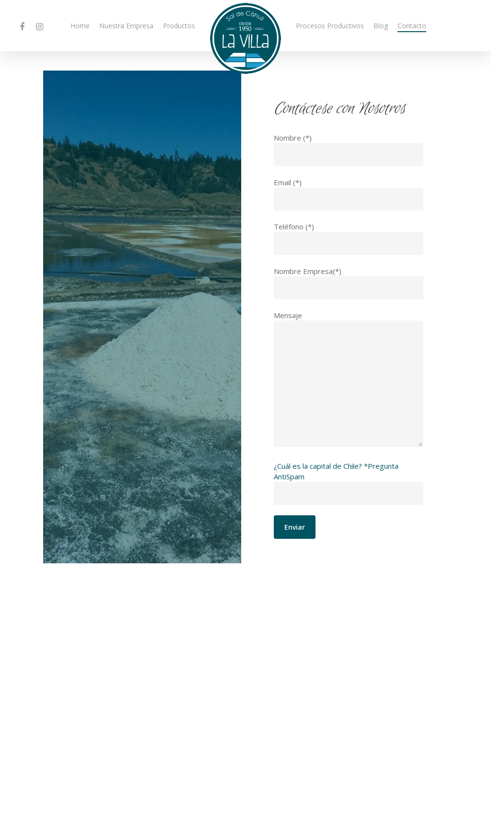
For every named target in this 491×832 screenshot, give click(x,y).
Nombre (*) (348, 149)
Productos (179, 25)
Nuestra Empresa (126, 25)
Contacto (411, 25)
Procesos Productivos (330, 25)
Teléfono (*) (348, 238)
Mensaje (348, 380)
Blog (381, 25)
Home (80, 25)
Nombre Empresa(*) (348, 282)
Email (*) (348, 194)
